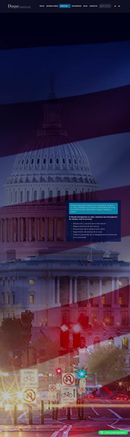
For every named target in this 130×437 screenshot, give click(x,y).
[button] (113, 432)
